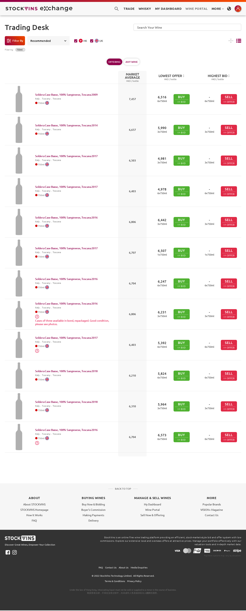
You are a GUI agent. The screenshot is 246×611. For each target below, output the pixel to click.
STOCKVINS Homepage (34, 509)
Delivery (93, 520)
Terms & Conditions (115, 581)
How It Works (34, 515)
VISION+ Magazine (211, 509)
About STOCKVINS (34, 504)
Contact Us (211, 515)
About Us (123, 567)
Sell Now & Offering (152, 515)
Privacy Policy (134, 581)
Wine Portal (196, 9)
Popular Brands (212, 504)
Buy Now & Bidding (93, 504)
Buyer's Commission (93, 509)
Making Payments (93, 515)
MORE (218, 9)
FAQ (34, 520)
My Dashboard (152, 504)
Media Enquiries (139, 567)
